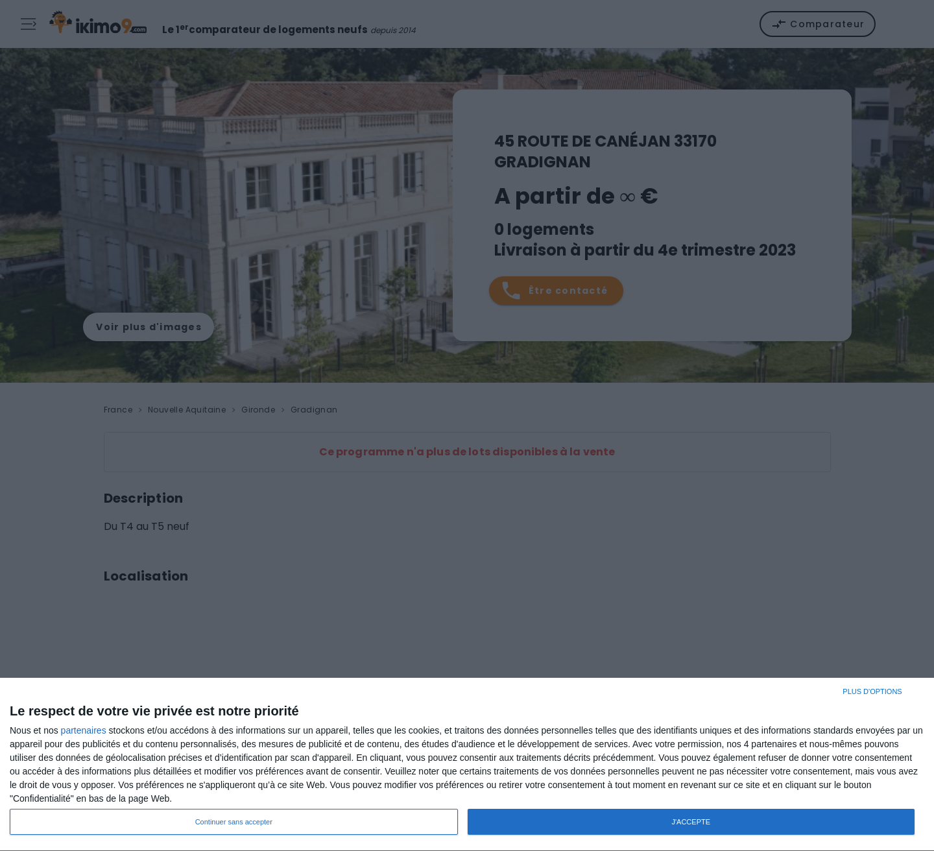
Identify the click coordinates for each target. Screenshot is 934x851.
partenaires (83, 730)
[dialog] (467, 764)
